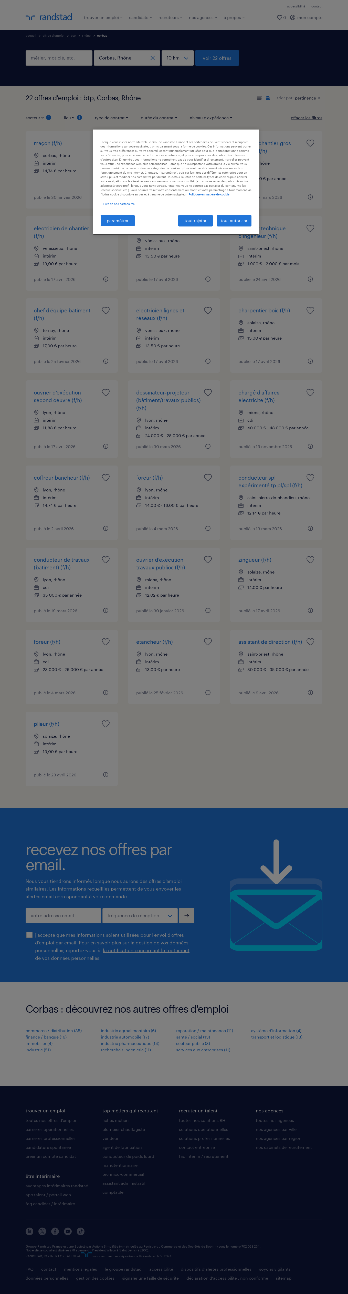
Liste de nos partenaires (118, 203)
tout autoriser (234, 220)
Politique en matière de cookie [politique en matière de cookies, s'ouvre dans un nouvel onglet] (208, 194)
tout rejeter (195, 220)
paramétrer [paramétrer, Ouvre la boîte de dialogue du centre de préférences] (118, 220)
